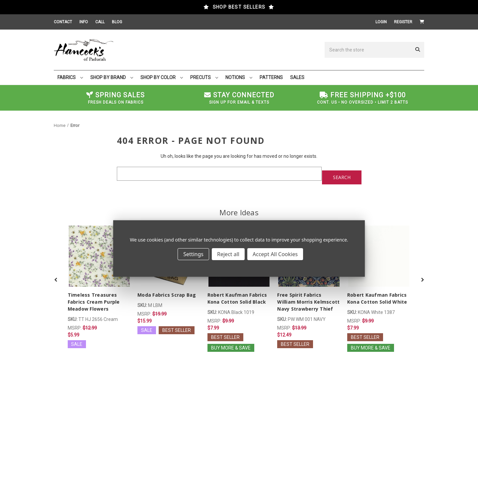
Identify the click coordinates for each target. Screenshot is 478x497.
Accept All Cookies (275, 254)
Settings (193, 254)
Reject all (228, 254)
